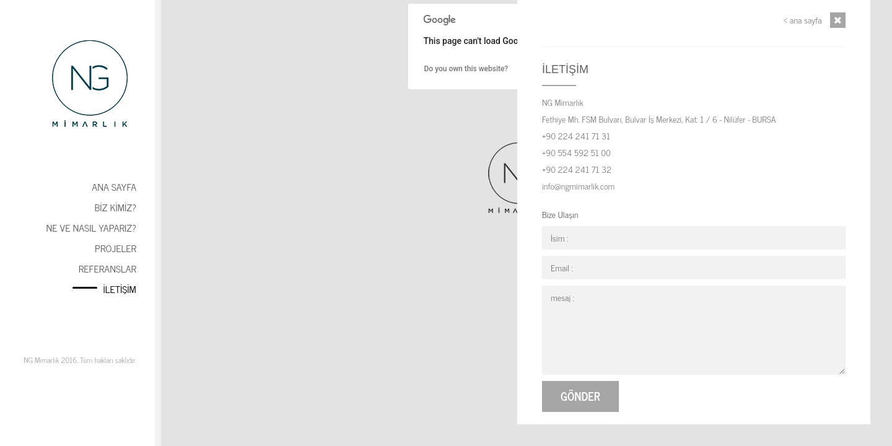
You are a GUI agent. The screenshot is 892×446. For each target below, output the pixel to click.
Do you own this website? (466, 68)
